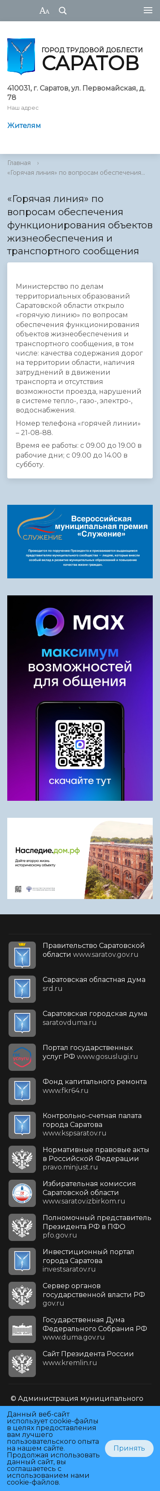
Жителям (24, 126)
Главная (19, 163)
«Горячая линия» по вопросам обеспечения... (76, 172)
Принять (129, 1448)
